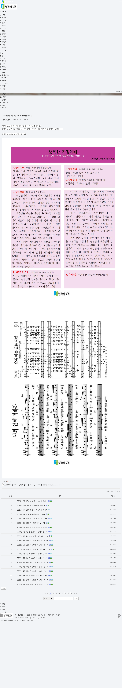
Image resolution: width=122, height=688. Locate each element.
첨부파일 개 (8, 426)
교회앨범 (5, 35)
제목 (64, 440)
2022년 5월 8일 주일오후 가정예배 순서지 (35, 498)
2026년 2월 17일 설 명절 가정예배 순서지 (35, 445)
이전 (50, 537)
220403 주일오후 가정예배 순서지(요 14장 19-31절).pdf (34, 429)
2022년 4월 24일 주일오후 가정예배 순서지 (36, 507)
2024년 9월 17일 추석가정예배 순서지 (34, 458)
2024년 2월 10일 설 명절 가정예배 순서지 (35, 463)
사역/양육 (67, 4)
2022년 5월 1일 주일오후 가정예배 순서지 (35, 502)
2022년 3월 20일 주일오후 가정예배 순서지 (36, 528)
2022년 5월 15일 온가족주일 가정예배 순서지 (36, 493)
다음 (80, 537)
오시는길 (22, 554)
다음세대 (83, 4)
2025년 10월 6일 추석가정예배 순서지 (34, 450)
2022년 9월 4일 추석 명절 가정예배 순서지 (35, 480)
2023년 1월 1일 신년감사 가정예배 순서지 (35, 476)
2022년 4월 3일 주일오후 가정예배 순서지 (35, 520)
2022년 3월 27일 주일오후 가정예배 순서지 (36, 524)
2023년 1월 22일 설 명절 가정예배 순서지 (35, 471)
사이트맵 (31, 554)
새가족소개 (31, 35)
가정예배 (18, 35)
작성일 (119, 440)
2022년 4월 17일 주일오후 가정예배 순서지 (36, 511)
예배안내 (3, 554)
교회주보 (12, 554)
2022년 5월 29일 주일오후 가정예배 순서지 (36, 485)
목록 (6, 532)
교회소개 (35, 4)
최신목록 (117, 435)
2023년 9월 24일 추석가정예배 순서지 (34, 467)
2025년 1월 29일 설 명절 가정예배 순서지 (35, 454)
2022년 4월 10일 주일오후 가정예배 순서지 (36, 515)
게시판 (42, 35)
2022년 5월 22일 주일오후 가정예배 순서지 (36, 489)
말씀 (51, 4)
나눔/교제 (99, 4)
